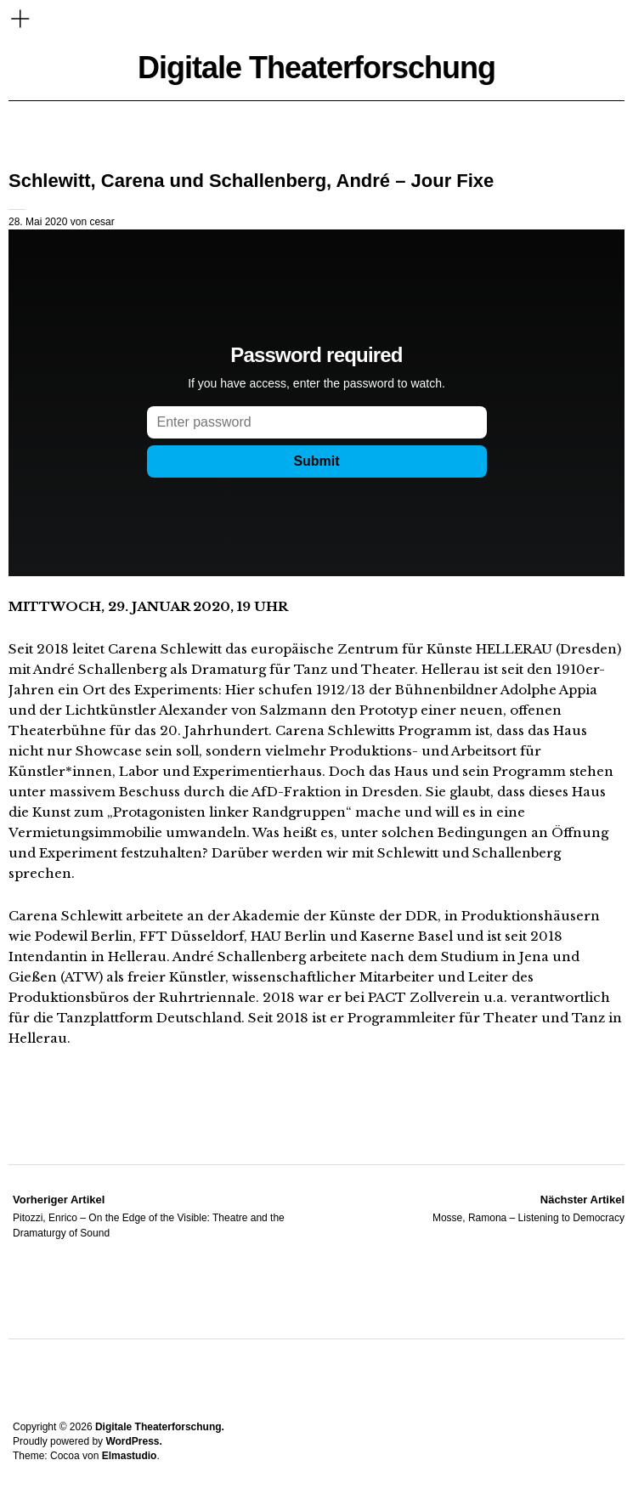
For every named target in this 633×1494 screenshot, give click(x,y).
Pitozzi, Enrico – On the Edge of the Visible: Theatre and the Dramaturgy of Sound (166, 1215)
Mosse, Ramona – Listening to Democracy (528, 1207)
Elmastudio (129, 1456)
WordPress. (133, 1441)
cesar (101, 222)
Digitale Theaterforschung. (159, 1427)
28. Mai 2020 (37, 222)
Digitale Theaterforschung (316, 67)
